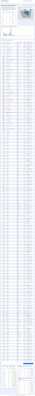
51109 (19, 392)
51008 (19, 382)
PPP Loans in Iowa (25, 5)
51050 (19, 389)
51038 (19, 388)
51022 (19, 383)
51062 (19, 390)
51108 (19, 391)
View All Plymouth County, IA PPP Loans (28, 363)
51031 (19, 387)
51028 (19, 386)
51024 (19, 384)
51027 (19, 385)
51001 (19, 381)
